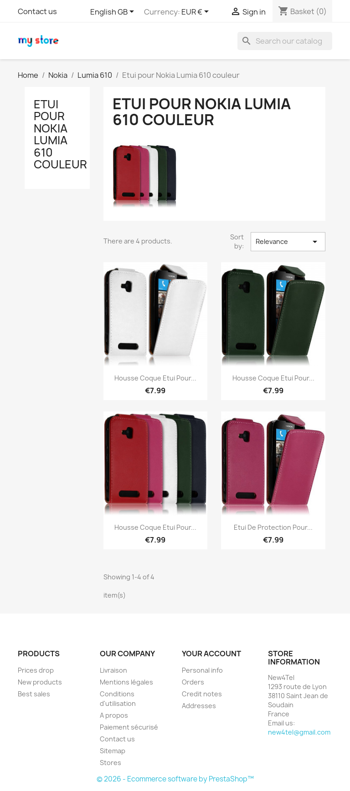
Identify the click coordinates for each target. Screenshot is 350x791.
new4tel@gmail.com (299, 732)
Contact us (37, 11)
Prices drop (36, 670)
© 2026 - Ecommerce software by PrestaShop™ (175, 779)
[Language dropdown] (113, 12)
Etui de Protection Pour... (273, 527)
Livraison (113, 670)
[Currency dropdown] (196, 12)
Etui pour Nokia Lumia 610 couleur (60, 134)
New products (40, 682)
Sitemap (112, 750)
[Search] (284, 41)
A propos (114, 715)
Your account (211, 654)
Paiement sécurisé (129, 727)
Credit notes (202, 694)
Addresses (199, 705)
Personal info (202, 670)
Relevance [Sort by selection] (288, 241)
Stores (110, 762)
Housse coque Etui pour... (155, 378)
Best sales (34, 694)
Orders (193, 682)
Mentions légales (126, 682)
